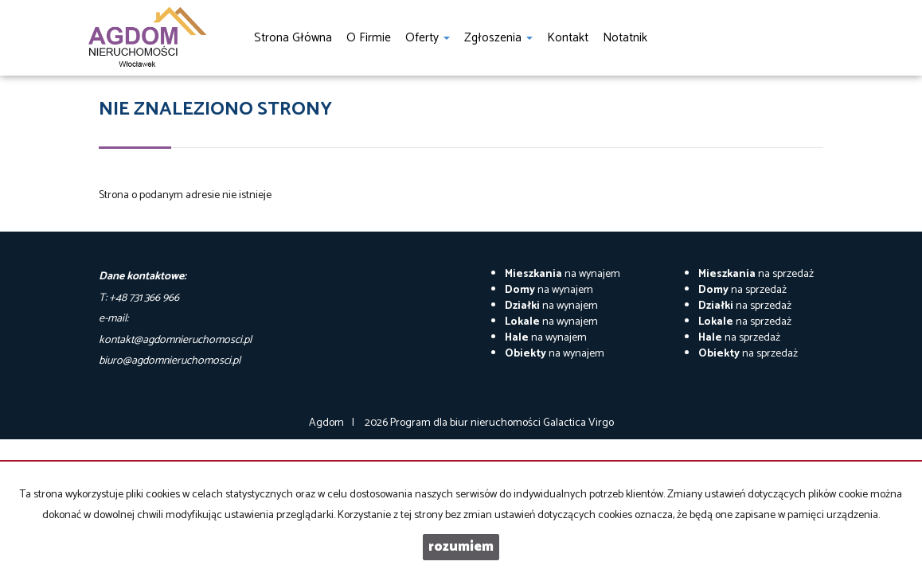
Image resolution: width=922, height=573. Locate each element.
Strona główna (293, 38)
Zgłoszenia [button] (498, 38)
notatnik (625, 38)
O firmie (368, 38)
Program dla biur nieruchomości (466, 423)
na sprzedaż (756, 274)
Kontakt (567, 38)
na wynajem (562, 274)
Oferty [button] (427, 38)
